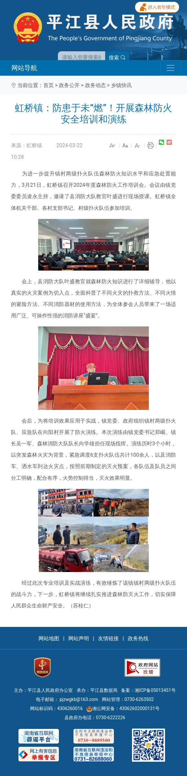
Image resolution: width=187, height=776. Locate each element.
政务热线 (138, 638)
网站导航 (24, 68)
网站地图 (48, 638)
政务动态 (95, 85)
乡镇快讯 (121, 85)
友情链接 (108, 638)
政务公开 (69, 85)
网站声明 (78, 638)
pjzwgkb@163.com (79, 699)
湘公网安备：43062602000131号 (123, 708)
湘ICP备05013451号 (155, 690)
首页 (48, 85)
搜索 (117, 58)
